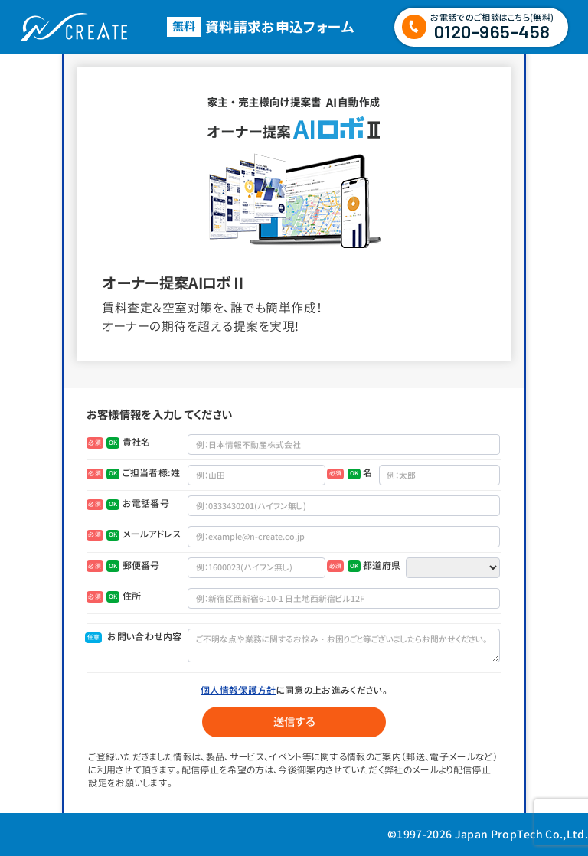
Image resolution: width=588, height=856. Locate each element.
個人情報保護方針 (238, 690)
